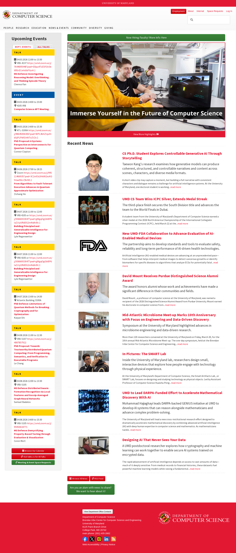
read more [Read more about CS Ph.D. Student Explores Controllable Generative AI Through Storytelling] (175, 186)
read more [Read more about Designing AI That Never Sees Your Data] (195, 468)
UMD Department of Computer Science (27, 14)
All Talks (44, 46)
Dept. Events (24, 46)
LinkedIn (106, 539)
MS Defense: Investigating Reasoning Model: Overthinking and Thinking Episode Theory (31, 77)
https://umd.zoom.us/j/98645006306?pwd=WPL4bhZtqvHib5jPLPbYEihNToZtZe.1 (32, 134)
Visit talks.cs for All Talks (33, 456)
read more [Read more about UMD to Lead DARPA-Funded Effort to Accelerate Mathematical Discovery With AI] (135, 429)
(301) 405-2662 (102, 533)
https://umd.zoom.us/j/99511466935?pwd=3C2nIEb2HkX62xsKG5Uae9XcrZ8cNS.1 (33, 176)
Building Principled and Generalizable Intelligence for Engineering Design (31, 230)
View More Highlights (146, 134)
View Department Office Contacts (97, 512)
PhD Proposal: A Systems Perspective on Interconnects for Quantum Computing (32, 145)
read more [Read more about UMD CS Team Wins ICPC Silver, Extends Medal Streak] (182, 223)
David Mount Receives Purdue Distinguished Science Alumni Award (170, 278)
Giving (108, 27)
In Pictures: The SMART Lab (144, 353)
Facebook (84, 539)
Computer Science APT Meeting (31, 109)
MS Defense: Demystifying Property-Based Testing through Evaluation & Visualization (32, 434)
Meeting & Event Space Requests (33, 462)
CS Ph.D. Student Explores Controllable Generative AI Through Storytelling (172, 155)
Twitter (92, 539)
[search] (208, 19)
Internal (200, 11)
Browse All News (78, 478)
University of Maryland (118, 3)
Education (39, 27)
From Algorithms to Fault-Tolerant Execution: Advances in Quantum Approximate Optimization (33, 187)
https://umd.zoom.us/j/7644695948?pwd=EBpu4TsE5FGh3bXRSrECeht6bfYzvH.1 (32, 66)
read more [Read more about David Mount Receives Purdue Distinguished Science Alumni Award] (170, 304)
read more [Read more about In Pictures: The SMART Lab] (176, 382)
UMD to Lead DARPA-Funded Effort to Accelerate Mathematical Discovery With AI (172, 395)
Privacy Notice (108, 544)
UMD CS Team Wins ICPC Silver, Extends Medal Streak (164, 199)
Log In (229, 11)
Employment (178, 11)
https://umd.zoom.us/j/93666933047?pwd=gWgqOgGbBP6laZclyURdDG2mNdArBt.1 (33, 219)
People (9, 27)
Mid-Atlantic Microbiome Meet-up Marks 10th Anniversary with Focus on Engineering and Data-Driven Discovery (169, 317)
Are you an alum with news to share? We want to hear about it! (91, 489)
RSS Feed (97, 478)
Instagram (99, 539)
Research (22, 27)
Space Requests (215, 11)
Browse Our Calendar (33, 450)
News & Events (59, 27)
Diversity (95, 27)
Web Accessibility (90, 544)
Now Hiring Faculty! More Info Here (146, 37)
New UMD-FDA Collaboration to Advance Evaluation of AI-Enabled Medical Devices (168, 235)
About (191, 11)
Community (79, 27)
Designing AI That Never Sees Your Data (154, 439)
